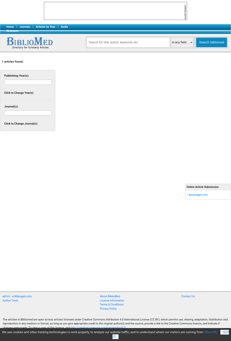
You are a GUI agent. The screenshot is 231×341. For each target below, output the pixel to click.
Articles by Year (45, 27)
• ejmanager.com (197, 194)
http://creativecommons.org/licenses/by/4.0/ (98, 327)
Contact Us (188, 296)
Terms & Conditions (112, 304)
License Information (112, 300)
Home (10, 27)
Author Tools (10, 300)
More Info (211, 332)
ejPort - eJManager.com (17, 296)
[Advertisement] (208, 118)
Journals (24, 27)
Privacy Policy (108, 308)
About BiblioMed (110, 296)
